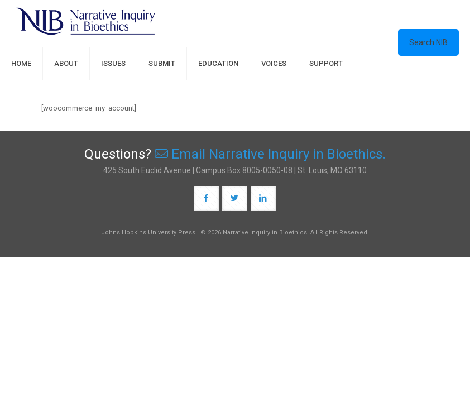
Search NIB (428, 42)
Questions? (235, 154)
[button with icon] (206, 198)
